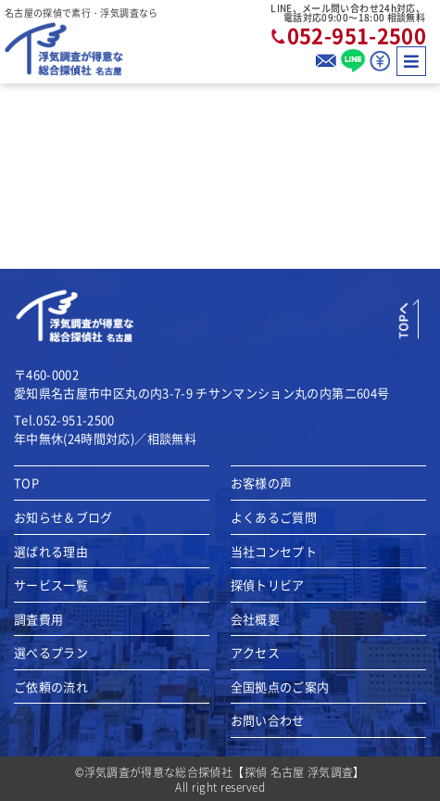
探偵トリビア (268, 585)
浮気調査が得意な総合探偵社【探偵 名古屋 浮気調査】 (224, 772)
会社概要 (255, 619)
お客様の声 (262, 483)
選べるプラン (51, 652)
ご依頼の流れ (51, 687)
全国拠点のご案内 (280, 687)
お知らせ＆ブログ (63, 517)
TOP (26, 483)
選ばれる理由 (51, 551)
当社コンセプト (274, 551)
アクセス (255, 652)
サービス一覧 (51, 585)
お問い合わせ (268, 720)
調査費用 (38, 619)
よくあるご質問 (274, 517)
